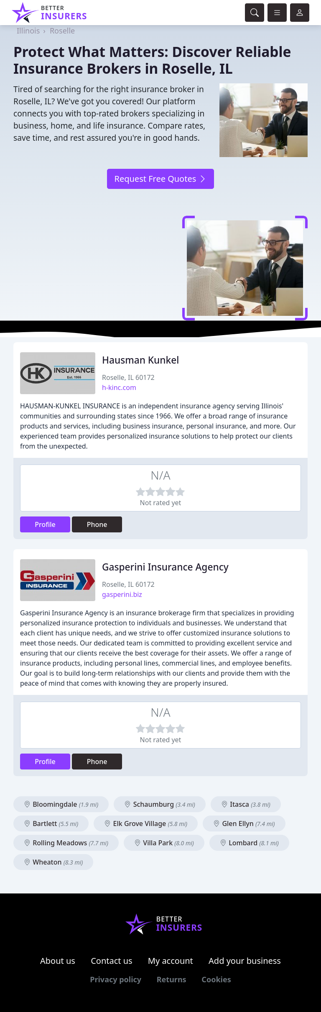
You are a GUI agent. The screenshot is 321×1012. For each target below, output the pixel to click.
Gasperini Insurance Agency (165, 566)
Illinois (28, 31)
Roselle (62, 31)
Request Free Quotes (160, 178)
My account (170, 960)
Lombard (249, 842)
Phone (97, 524)
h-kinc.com (119, 387)
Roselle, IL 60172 (128, 377)
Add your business (245, 960)
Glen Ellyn (244, 823)
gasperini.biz (122, 594)
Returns (171, 979)
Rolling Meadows (66, 842)
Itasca (245, 804)
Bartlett (51, 823)
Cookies (216, 979)
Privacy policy (115, 979)
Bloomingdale (61, 804)
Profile (45, 524)
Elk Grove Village (145, 823)
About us (57, 960)
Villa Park (164, 842)
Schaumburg (159, 804)
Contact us (111, 960)
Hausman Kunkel (140, 360)
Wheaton (53, 862)
